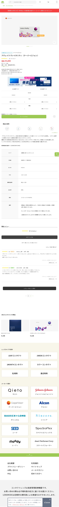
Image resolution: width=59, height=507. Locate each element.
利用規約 (35, 463)
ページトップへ (29, 455)
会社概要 (11, 463)
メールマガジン (37, 470)
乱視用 (15, 373)
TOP (4, 5)
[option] (15, 328)
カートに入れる (24, 116)
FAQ (9, 474)
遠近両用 (44, 373)
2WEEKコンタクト (44, 355)
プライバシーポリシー (16, 467)
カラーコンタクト (44, 364)
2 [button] (31, 46)
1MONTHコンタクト (14, 364)
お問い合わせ (12, 470)
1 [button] (27, 46)
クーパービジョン (9, 5)
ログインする (29, 237)
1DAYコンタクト (15, 355)
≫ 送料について (5, 66)
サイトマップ (36, 467)
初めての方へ (36, 474)
